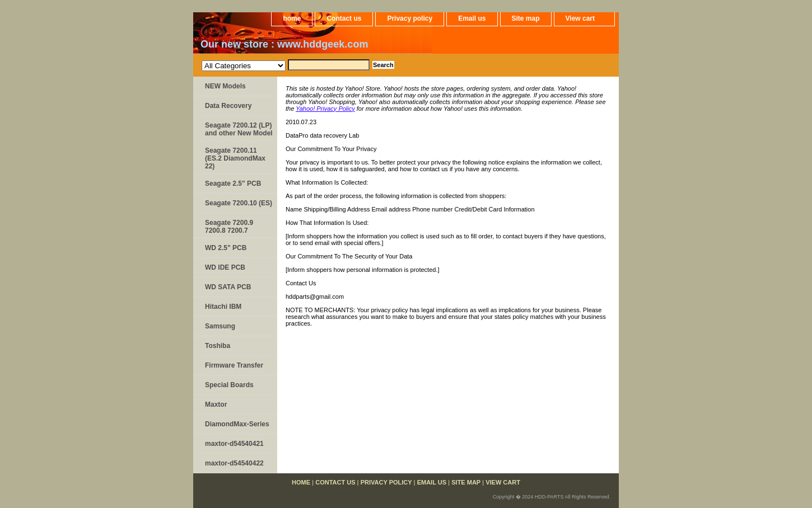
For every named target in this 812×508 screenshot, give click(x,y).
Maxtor (216, 404)
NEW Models (225, 86)
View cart (580, 18)
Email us (472, 18)
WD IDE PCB (225, 267)
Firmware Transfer (234, 365)
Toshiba (217, 346)
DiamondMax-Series (237, 424)
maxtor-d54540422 (234, 463)
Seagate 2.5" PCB (233, 183)
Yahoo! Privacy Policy (325, 108)
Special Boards (229, 385)
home (292, 18)
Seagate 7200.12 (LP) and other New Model (239, 129)
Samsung (220, 326)
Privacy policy (409, 18)
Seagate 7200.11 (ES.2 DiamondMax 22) (235, 158)
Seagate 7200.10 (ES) (238, 203)
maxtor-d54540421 (234, 444)
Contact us (343, 18)
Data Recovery (228, 106)
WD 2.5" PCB (225, 248)
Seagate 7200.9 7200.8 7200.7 (229, 226)
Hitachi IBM (223, 307)
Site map (526, 18)
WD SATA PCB (228, 287)
